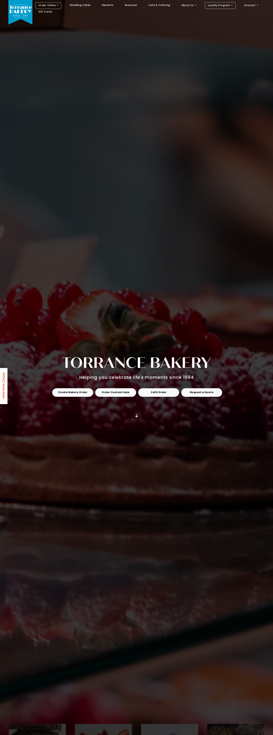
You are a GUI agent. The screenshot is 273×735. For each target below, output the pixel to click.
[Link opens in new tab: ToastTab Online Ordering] (4, 386)
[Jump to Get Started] (136, 416)
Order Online (47, 5)
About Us (187, 5)
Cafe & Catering (159, 5)
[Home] (20, 12)
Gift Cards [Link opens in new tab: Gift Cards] (45, 12)
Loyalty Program (219, 5)
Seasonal (131, 5)
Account (250, 5)
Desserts (108, 5)
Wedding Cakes (80, 5)
